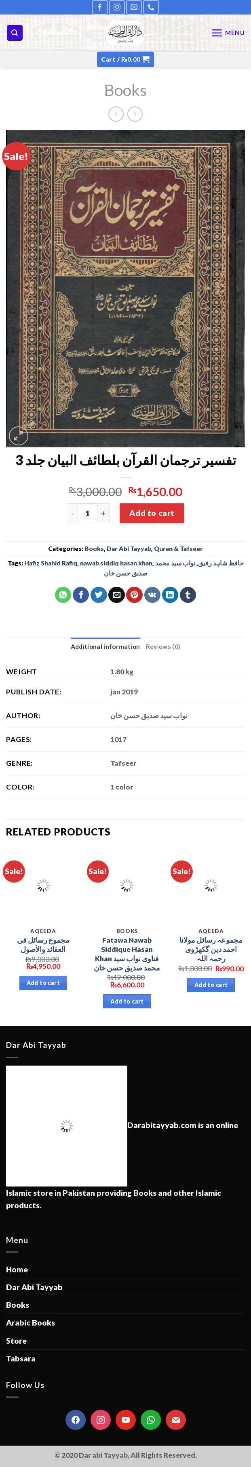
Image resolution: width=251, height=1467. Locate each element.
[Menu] (228, 33)
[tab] (105, 647)
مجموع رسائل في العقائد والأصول (43, 945)
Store (16, 1340)
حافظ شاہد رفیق (221, 563)
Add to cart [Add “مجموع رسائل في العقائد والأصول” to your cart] (43, 982)
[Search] (15, 33)
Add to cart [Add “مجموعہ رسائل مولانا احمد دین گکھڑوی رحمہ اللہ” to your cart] (211, 984)
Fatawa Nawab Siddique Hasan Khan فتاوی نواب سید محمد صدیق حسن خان (127, 954)
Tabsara (21, 1358)
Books (125, 89)
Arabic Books (30, 1322)
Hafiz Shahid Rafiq (50, 563)
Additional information (105, 646)
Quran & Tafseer (178, 548)
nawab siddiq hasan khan (116, 563)
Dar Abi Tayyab (129, 548)
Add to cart (151, 512)
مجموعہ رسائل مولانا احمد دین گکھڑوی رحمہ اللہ (211, 949)
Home (17, 1269)
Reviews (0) (163, 646)
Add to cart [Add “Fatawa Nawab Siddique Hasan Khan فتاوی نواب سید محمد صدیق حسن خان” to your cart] (127, 1001)
